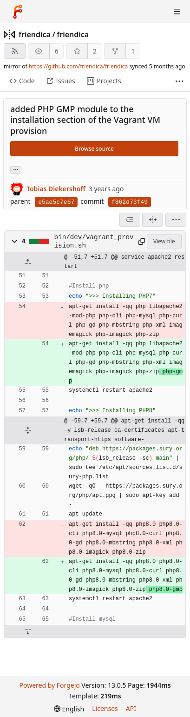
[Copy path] (140, 241)
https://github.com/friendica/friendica (78, 66)
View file (164, 241)
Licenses (105, 708)
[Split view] (152, 220)
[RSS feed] (15, 51)
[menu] (175, 220)
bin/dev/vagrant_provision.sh (94, 241)
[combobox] (129, 220)
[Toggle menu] (177, 11)
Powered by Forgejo (49, 685)
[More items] (179, 81)
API (131, 708)
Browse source (94, 149)
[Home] (18, 11)
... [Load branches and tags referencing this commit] (16, 169)
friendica (35, 34)
